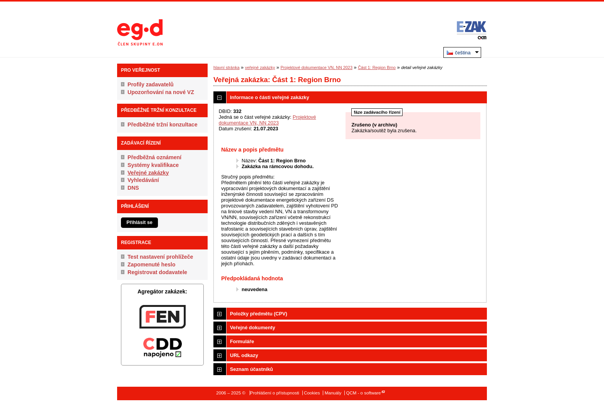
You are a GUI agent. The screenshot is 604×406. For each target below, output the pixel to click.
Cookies (312, 393)
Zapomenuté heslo (151, 264)
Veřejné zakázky (148, 173)
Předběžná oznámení (154, 157)
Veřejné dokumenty (252, 327)
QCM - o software (363, 393)
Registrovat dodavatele (157, 272)
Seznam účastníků (251, 369)
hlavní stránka (226, 67)
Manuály (333, 393)
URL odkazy (244, 355)
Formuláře (242, 341)
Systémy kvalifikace (153, 165)
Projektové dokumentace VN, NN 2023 (316, 67)
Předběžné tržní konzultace (163, 124)
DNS (133, 188)
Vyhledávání (143, 180)
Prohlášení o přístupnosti (274, 393)
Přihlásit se (139, 222)
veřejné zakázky (260, 67)
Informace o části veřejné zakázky (269, 97)
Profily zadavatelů (151, 84)
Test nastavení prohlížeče (160, 257)
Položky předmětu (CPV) (258, 314)
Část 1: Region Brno (377, 67)
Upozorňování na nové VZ (161, 92)
